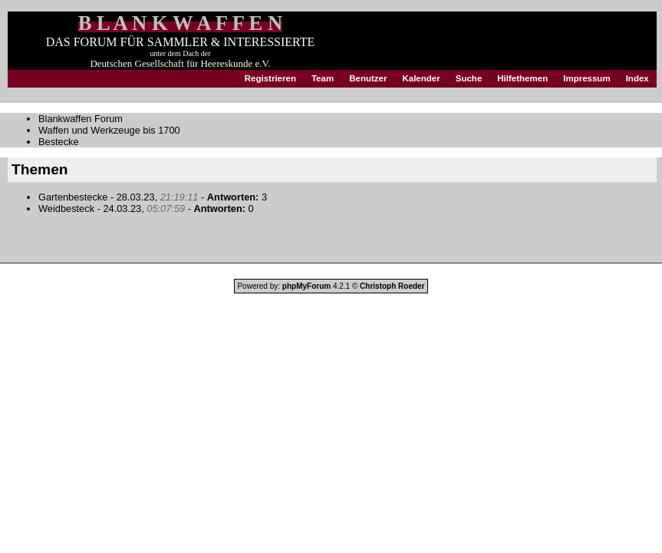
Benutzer (368, 78)
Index (637, 78)
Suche (469, 78)
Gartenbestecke (72, 197)
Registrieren (270, 78)
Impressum (586, 78)
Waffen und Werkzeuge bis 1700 (109, 130)
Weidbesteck (66, 208)
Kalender (421, 78)
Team (322, 78)
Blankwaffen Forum (80, 118)
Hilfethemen (522, 78)
